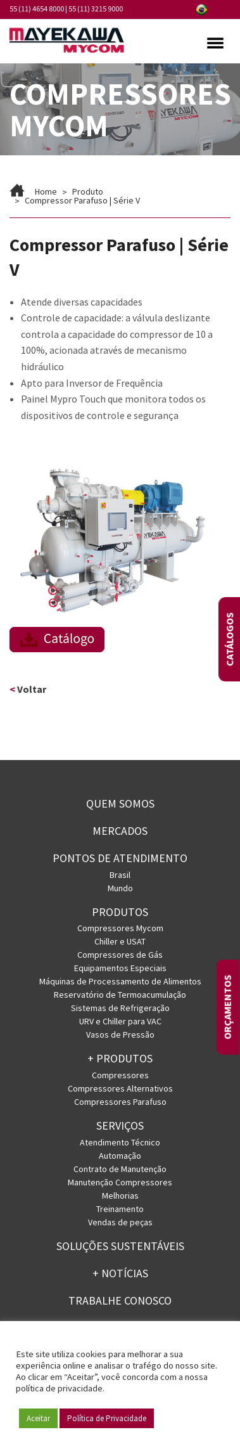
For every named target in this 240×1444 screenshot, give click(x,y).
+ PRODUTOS (120, 1058)
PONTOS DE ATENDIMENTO (120, 858)
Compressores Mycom (120, 928)
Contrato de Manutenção (120, 1169)
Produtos (120, 912)
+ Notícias (120, 1273)
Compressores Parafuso (120, 1101)
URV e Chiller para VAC (120, 1021)
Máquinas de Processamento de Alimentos (120, 981)
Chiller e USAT (120, 941)
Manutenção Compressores (120, 1182)
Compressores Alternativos (120, 1088)
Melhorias (120, 1195)
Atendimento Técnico (120, 1142)
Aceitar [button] (38, 1418)
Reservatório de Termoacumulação (120, 994)
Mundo (120, 888)
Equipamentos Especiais (120, 968)
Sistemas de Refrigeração (120, 1008)
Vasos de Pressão (120, 1034)
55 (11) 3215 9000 (95, 8)
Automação (120, 1155)
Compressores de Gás (120, 954)
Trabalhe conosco (120, 1300)
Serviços (120, 1125)
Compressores (120, 1075)
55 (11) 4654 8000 (36, 8)
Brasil (120, 874)
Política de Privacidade (106, 1418)
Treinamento (120, 1209)
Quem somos (120, 803)
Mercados (120, 830)
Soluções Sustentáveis (120, 1246)
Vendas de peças (120, 1222)
